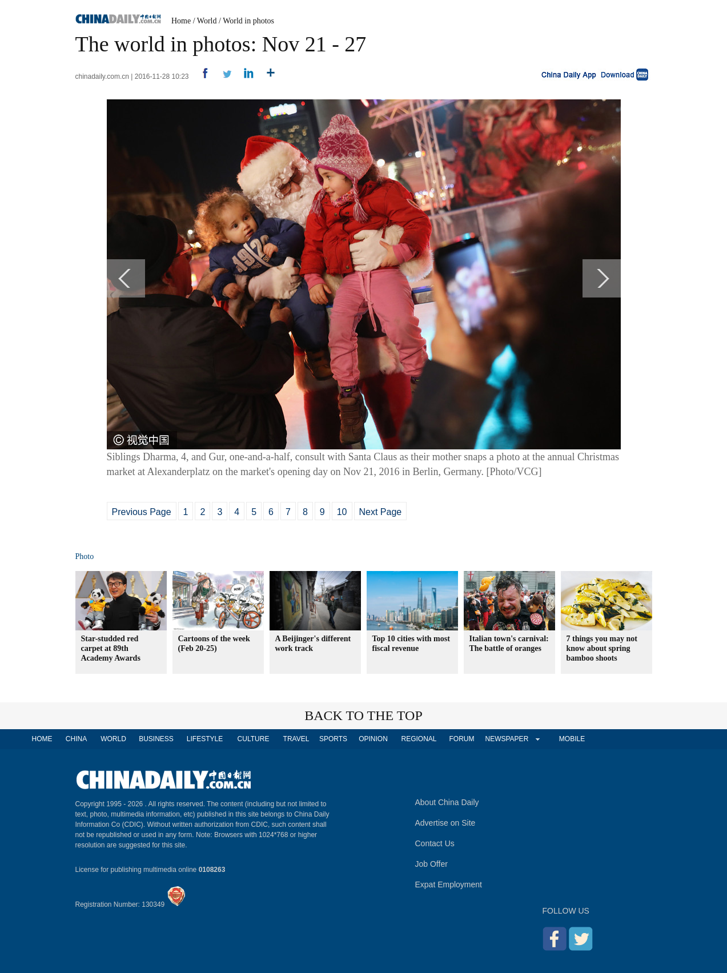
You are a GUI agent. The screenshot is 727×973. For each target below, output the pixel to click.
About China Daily (447, 802)
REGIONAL (418, 739)
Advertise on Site (445, 822)
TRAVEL (296, 739)
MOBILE (572, 739)
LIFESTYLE (205, 739)
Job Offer (431, 864)
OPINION (373, 739)
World (207, 21)
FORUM (462, 739)
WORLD (113, 739)
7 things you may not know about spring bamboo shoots (602, 648)
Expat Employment (449, 884)
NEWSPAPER (506, 739)
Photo (84, 556)
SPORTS (333, 739)
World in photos (248, 21)
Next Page (380, 512)
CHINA (76, 739)
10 (342, 512)
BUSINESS (156, 739)
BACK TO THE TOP (363, 715)
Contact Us (435, 843)
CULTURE (254, 739)
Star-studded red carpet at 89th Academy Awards (110, 648)
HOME (42, 739)
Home (181, 21)
